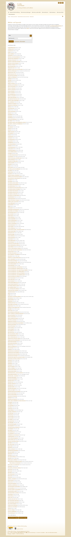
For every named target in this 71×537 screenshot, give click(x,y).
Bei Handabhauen (11, 330)
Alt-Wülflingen (10, 117)
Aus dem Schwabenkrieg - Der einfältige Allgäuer (16, 271)
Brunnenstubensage (11, 512)
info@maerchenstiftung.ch (31, 532)
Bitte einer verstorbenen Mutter (13, 441)
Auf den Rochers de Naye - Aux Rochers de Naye (16, 229)
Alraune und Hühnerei (11, 111)
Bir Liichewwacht (11, 433)
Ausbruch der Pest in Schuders (13, 290)
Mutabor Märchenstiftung (15, 12)
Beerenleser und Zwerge (12, 319)
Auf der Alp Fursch (11, 232)
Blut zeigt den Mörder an (12, 456)
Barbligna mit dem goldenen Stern (14, 307)
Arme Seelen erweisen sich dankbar (14, 189)
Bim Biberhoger (10, 413)
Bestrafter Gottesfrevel (12, 383)
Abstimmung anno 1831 (12, 73)
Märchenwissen (53, 12)
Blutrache (9, 458)
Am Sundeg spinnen (11, 139)
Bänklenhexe (10, 301)
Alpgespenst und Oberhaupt (12, 105)
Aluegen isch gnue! (11, 131)
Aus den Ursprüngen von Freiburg (13, 276)
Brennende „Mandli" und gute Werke (14, 489)
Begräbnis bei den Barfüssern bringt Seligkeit (15, 322)
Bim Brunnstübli (10, 416)
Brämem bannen (11, 480)
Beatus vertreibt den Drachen (13, 318)
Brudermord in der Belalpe (12, 506)
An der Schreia (10, 148)
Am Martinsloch (10, 136)
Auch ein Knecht (10, 213)
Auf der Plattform (11, 246)
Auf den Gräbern (11, 226)
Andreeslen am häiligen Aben (13, 161)
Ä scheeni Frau (10, 50)
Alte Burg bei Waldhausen (12, 119)
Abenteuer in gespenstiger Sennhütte (14, 61)
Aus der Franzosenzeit (11, 277)
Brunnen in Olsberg (11, 509)
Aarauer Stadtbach (11, 53)
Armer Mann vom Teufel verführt (13, 195)
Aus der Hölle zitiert (11, 279)
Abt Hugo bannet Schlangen (12, 75)
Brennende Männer (11, 488)
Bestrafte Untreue (11, 380)
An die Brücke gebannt (12, 150)
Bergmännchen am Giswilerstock (13, 350)
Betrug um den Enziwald (12, 394)
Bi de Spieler (10, 402)
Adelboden (10, 78)
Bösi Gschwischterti (11, 473)
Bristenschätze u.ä (11, 495)
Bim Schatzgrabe (11, 425)
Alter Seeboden (10, 126)
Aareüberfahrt (10, 55)
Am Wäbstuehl (10, 142)
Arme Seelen (10, 181)
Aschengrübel (10, 207)
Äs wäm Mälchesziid (11, 203)
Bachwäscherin (10, 297)
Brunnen (9, 508)
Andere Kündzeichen (11, 159)
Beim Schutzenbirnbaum (12, 335)
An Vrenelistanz (10, 156)
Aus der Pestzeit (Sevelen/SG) (13, 283)
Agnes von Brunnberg (11, 86)
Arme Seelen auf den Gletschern (13, 184)
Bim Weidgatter (10, 428)
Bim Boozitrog (10, 414)
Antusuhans (10, 173)
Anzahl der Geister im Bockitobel (13, 175)
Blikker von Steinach (11, 448)
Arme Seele (10, 179)
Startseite (8, 12)
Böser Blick (10, 472)
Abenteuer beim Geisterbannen (13, 58)
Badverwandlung (11, 299)
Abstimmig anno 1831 (11, 72)
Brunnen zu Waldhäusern (12, 511)
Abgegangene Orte (11, 67)
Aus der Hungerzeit (11, 280)
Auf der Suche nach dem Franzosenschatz (15, 249)
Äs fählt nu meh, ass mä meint (13, 201)
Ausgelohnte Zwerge (11, 291)
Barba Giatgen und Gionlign (12, 304)
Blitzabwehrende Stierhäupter (13, 450)
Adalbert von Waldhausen (12, 77)
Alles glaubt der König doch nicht (13, 98)
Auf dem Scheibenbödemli (12, 220)
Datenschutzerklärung (20, 533)
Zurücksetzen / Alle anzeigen (19, 41)
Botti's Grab (10, 475)
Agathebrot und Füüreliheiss (12, 84)
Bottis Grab (10, 477)
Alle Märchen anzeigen (23, 517)
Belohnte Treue (10, 344)
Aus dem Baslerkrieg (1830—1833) (14, 262)
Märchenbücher (45, 12)
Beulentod (9, 397)
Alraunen (9, 112)
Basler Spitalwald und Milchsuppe (13, 311)
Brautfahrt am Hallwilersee (12, 484)
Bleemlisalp (10, 447)
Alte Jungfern (10, 120)
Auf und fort (10, 255)
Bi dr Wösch (10, 406)
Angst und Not (10, 167)
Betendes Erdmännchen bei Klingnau (14, 391)
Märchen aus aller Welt (36, 12)
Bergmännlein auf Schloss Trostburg (14, 358)
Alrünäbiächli (10, 114)
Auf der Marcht (10, 238)
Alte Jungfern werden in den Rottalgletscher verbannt (17, 122)
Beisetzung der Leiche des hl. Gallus (14, 338)
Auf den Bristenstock (11, 224)
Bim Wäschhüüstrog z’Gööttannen (13, 427)
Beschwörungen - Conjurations (13, 375)
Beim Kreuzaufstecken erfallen (13, 333)
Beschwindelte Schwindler (12, 374)
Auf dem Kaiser (10, 215)
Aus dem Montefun (11, 265)
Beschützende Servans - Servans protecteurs (15, 372)
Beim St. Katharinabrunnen (12, 336)
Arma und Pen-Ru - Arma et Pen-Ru (14, 178)
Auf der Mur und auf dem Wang (13, 243)
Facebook (9, 533)
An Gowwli (10, 153)
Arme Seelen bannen (11, 185)
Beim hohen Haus (11, 332)
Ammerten (9, 145)
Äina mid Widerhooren (12, 94)
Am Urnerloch (10, 140)
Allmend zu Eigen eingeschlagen (13, 100)
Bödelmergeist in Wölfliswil (12, 459)
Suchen (11, 41)
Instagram (13, 533)
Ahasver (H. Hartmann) (12, 89)
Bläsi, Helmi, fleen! (11, 444)
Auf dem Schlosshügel (11, 221)
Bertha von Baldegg (11, 367)
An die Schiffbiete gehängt (12, 151)
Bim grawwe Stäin (11, 420)
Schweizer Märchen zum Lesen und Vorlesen (23, 16)
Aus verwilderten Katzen (12, 287)
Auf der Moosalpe (11, 241)
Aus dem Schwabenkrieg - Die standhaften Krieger (16, 274)
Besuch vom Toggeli (11, 389)
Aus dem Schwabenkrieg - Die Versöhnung (15, 266)
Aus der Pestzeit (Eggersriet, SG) (13, 282)
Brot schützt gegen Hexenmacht (13, 500)
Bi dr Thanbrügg (10, 405)
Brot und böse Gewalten (12, 503)
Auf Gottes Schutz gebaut (12, 252)
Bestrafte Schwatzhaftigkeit (12, 378)
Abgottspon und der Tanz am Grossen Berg (15, 69)
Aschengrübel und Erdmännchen (13, 209)
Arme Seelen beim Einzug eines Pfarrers (14, 187)
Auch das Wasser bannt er (12, 212)
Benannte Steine (10, 347)
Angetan (9, 165)
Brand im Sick (10, 481)
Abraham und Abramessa (12, 70)
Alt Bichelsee (10, 115)
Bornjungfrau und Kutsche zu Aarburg (14, 467)
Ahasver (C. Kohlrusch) (11, 87)
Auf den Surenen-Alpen (12, 231)
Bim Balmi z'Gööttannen (12, 411)
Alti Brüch (9, 128)
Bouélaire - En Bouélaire (12, 478)
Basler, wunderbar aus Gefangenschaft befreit (15, 313)
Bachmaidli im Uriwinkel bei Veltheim (14, 296)
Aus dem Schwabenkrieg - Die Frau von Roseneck (16, 273)
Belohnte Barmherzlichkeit (12, 343)
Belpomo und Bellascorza (12, 346)
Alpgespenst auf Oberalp (12, 103)
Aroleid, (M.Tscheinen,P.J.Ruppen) (13, 199)
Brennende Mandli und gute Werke (14, 486)
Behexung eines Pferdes (12, 324)
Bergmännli (10, 360)
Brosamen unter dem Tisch (12, 498)
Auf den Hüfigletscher (11, 227)
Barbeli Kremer (10, 305)
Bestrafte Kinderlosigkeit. (12, 377)
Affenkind (9, 81)
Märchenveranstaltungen (26, 12)
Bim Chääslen (10, 419)
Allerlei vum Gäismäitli (12, 95)
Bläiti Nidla (10, 442)
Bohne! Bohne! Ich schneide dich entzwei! (15, 461)
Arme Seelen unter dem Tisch (13, 192)
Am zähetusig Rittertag (11, 143)
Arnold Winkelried (11, 196)
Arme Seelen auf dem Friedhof (13, 182)
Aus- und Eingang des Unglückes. (13, 288)
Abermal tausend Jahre (12, 66)
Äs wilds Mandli (10, 204)
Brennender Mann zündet (12, 491)
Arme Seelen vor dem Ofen (12, 193)
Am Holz (9, 134)
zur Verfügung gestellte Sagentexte (56, 25)
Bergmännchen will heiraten (12, 355)
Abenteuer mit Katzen (11, 64)
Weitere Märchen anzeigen (13, 517)
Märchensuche (32, 16)
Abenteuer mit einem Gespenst (13, 63)
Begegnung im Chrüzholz (12, 321)
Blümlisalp (9, 455)
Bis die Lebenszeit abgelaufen (13, 437)
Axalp (9, 293)
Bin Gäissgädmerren (11, 431)
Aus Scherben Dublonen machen (13, 285)
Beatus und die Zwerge (12, 316)
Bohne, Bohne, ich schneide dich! (13, 464)
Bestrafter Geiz (10, 381)
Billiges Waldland (11, 409)
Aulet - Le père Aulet (11, 259)
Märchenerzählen (60, 12)
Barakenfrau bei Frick (11, 302)
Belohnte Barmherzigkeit (12, 341)
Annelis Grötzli (10, 171)
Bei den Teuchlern (11, 327)
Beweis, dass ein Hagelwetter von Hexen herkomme (17, 400)
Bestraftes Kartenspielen (12, 388)
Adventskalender (12, 14)
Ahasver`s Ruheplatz (11, 92)
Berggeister (10, 349)
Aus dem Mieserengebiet (12, 263)
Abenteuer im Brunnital (12, 59)
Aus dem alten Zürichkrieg (12, 260)
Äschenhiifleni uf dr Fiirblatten (13, 210)
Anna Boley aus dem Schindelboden (14, 168)
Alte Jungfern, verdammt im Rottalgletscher (15, 123)
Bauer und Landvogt (11, 315)
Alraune (9, 109)
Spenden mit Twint (20, 528)
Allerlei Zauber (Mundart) (12, 97)
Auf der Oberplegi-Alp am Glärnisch (14, 245)
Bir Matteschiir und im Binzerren (13, 434)
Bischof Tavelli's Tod (11, 439)
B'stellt (9, 294)
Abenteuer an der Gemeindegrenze (14, 56)
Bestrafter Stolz (10, 385)
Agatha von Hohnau (11, 83)
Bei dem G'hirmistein (11, 325)
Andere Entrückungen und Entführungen (15, 157)
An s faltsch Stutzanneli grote (13, 154)
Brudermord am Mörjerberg (12, 505)
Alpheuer (9, 106)
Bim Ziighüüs (10, 430)
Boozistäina (10, 466)
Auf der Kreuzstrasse (11, 237)
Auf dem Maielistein (11, 217)
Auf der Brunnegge (11, 234)
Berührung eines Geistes (12, 369)
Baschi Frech (10, 310)
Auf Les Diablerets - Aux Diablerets (14, 254)
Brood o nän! (10, 497)
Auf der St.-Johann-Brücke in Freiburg (14, 248)
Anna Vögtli (10, 170)
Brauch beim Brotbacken (12, 483)
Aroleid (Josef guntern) (11, 198)
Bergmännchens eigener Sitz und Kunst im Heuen (16, 357)
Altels (9, 125)
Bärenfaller (10, 308)
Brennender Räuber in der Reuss (13, 492)
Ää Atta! (9, 52)
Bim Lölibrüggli (10, 422)
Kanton (28, 28)
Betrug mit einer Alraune (12, 392)
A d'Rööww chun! (11, 49)
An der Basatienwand (11, 147)
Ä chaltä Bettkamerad (11, 47)
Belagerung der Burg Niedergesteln (14, 339)
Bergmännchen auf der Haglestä (13, 352)
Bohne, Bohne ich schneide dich (15, 462)
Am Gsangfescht (10, 133)
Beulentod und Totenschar (12, 399)
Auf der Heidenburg (11, 235)
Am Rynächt (10, 137)
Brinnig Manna (10, 494)
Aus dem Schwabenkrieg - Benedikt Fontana (15, 268)
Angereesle (10, 164)
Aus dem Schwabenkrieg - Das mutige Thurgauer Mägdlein (18, 269)
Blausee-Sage (10, 445)
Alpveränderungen (11, 108)
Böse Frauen (10, 469)
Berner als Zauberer (11, 366)
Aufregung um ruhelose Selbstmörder (14, 257)
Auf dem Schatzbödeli (11, 218)
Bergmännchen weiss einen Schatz (14, 353)
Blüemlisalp (10, 453)
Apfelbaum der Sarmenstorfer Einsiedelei (15, 176)
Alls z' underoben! (11, 101)
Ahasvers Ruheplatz (11, 91)
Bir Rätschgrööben (11, 436)
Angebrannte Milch (11, 162)
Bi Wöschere (10, 408)
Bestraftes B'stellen (11, 386)
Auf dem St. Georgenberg (12, 223)
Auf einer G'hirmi (11, 251)
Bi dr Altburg (10, 403)
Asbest (9, 206)
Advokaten (9, 80)
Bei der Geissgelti (11, 329)
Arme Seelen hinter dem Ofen (13, 190)
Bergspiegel (10, 361)
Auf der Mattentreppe (11, 240)
